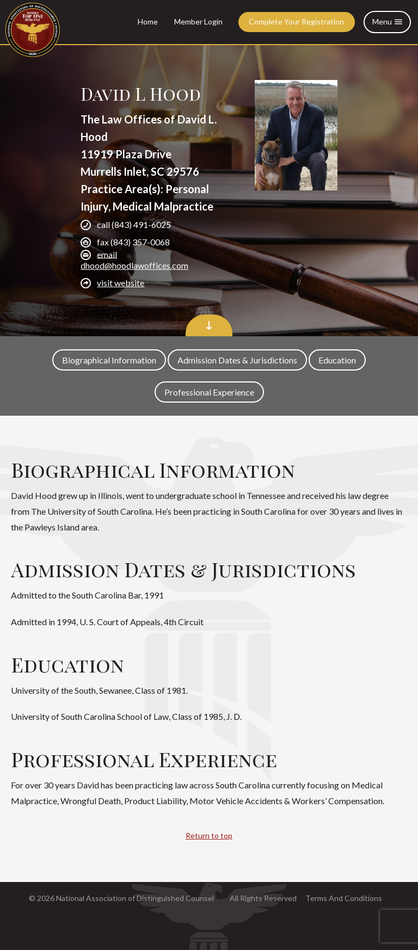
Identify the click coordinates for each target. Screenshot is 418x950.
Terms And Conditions (343, 898)
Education (337, 360)
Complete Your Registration (296, 21)
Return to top (209, 835)
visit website (120, 282)
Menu (387, 22)
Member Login (198, 21)
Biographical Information (109, 360)
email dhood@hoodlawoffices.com (134, 259)
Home (148, 21)
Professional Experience (209, 392)
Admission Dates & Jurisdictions (237, 360)
